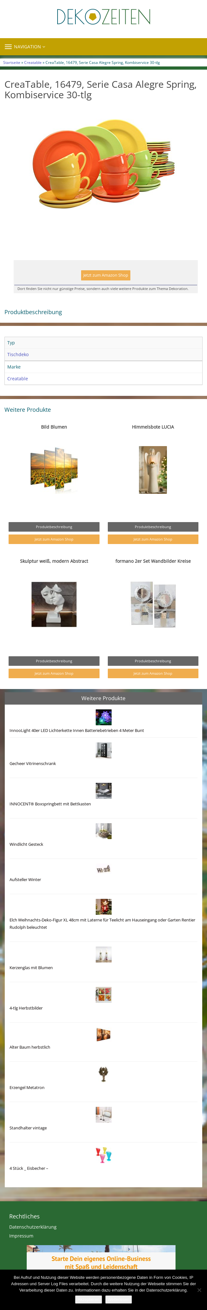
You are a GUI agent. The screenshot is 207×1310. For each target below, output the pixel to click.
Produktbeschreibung (54, 526)
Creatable (33, 62)
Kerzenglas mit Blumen (31, 967)
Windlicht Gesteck (26, 844)
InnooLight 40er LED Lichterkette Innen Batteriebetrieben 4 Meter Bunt (77, 730)
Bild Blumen (54, 427)
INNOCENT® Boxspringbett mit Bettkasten (50, 804)
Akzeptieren (89, 1299)
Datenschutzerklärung (33, 1227)
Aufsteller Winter (25, 879)
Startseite (11, 62)
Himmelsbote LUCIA (153, 427)
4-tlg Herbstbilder (26, 1008)
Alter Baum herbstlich (30, 1047)
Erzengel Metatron (27, 1087)
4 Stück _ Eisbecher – (29, 1168)
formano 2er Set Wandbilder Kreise (153, 561)
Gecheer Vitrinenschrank (33, 763)
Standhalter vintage (28, 1128)
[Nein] (199, 1290)
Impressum (21, 1236)
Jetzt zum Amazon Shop (105, 275)
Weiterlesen (118, 1299)
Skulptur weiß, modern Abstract (54, 561)
